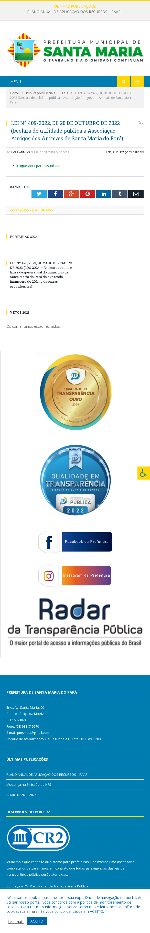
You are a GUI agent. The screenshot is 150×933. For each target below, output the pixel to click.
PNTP (28, 886)
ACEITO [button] (36, 921)
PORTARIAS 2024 (24, 236)
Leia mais (29, 911)
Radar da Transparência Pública (63, 886)
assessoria (125, 862)
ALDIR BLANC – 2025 (21, 794)
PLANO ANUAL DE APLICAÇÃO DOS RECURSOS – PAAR (74, 11)
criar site (37, 862)
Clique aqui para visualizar (38, 165)
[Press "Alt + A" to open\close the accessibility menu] (143, 473)
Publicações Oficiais (128, 152)
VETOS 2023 (20, 312)
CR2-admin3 (21, 152)
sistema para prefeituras (69, 862)
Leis (108, 152)
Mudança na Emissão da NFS (28, 784)
